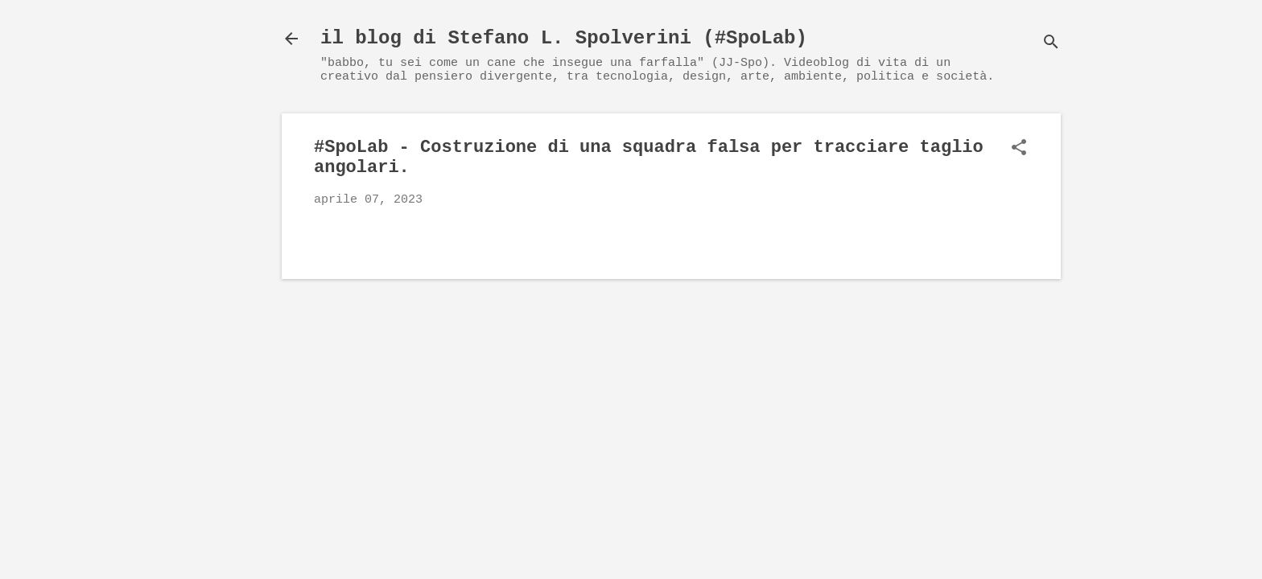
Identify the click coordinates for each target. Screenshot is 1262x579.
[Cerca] (1051, 43)
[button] (1019, 149)
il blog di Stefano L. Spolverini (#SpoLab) (563, 38)
